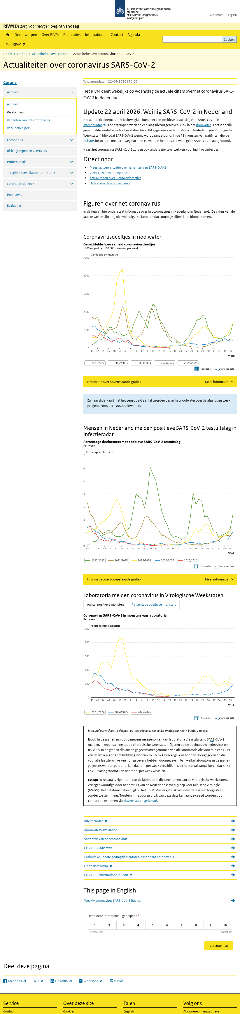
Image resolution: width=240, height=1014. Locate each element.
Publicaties (72, 34)
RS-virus (94, 750)
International (95, 34)
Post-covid (15, 194)
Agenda (134, 34)
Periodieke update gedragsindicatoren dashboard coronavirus (129, 857)
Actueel (12, 104)
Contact (117, 34)
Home (7, 34)
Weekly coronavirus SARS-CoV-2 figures (112, 900)
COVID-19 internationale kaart (118, 875)
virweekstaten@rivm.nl (140, 801)
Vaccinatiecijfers (18, 128)
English (232, 15)
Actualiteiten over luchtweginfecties (115, 178)
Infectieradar (105, 821)
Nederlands (216, 15)
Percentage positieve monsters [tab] (154, 604)
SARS (228, 91)
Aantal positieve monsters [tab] (107, 604)
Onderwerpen (25, 34)
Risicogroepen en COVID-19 (27, 151)
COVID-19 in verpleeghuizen (110, 173)
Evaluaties (14, 205)
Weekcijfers (27, 111)
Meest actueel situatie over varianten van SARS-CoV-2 (128, 167)
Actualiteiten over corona (50, 54)
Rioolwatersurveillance (100, 830)
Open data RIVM (108, 866)
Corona (22, 54)
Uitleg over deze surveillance (110, 183)
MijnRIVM (16, 44)
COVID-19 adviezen (98, 848)
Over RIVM (50, 34)
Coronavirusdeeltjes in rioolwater (122, 236)
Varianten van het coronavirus (28, 120)
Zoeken (229, 39)
